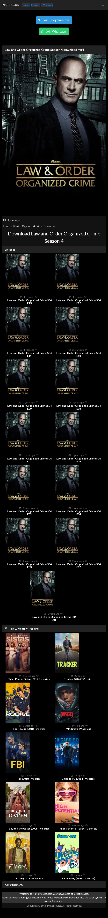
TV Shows (47, 4)
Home (25, 4)
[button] (103, 5)
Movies (35, 4)
